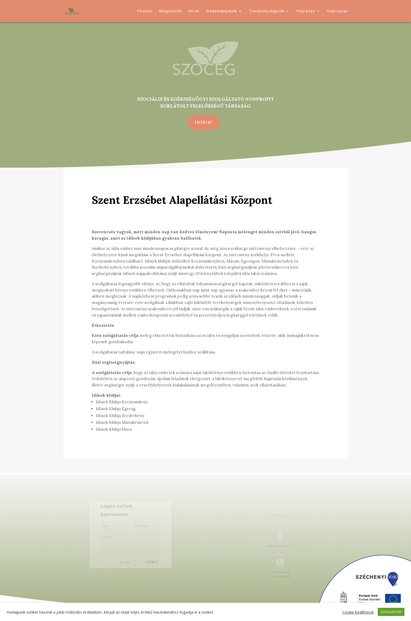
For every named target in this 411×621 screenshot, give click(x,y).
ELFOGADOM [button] (391, 611)
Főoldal (144, 11)
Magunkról (170, 11)
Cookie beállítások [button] (358, 612)
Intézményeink (221, 11)
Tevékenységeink (266, 11)
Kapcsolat (337, 11)
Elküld (149, 558)
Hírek (193, 11)
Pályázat (306, 11)
